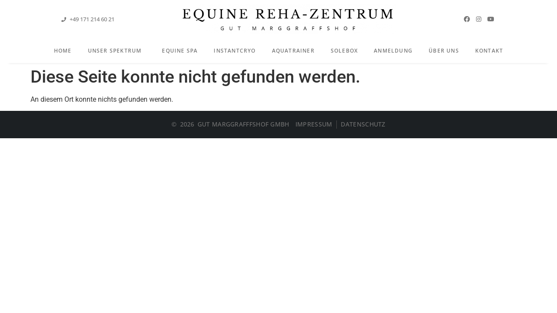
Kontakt (489, 50)
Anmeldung (393, 50)
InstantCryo (234, 50)
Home (63, 50)
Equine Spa (180, 50)
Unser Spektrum (117, 51)
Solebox (344, 50)
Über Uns (444, 50)
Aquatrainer (293, 50)
